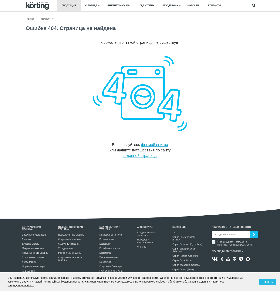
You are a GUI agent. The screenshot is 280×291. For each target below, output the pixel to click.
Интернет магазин (118, 5)
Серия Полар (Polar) (183, 269)
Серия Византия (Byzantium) (187, 244)
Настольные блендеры (111, 271)
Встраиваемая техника (31, 228)
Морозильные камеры (33, 266)
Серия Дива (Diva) (182, 260)
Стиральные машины (33, 257)
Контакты (215, 5)
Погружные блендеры (111, 266)
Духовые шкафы (30, 244)
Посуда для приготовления (145, 241)
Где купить (147, 5)
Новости (193, 5)
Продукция (69, 5)
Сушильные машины (69, 244)
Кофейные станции (110, 248)
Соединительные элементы (146, 233)
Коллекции (179, 227)
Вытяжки (26, 239)
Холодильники (29, 262)
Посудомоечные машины (35, 253)
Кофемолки (106, 253)
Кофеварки (105, 244)
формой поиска (154, 145)
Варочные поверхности (34, 234)
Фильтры (142, 247)
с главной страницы (140, 156)
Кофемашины (29, 271)
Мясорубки (105, 262)
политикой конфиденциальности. (234, 244)
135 (174, 232)
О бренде (91, 5)
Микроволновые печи (33, 248)
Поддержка (171, 5)
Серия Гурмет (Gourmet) (185, 256)
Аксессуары (145, 227)
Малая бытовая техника (110, 228)
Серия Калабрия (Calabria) (186, 265)
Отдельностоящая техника (70, 228)
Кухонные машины (109, 257)
